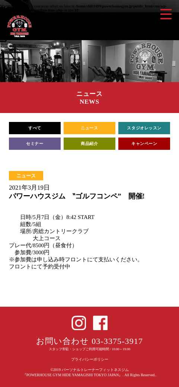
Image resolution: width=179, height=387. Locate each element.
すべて (34, 128)
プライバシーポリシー (89, 359)
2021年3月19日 (29, 187)
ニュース (89, 128)
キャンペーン (144, 143)
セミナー (34, 143)
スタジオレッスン (144, 128)
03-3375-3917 (117, 341)
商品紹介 (89, 143)
